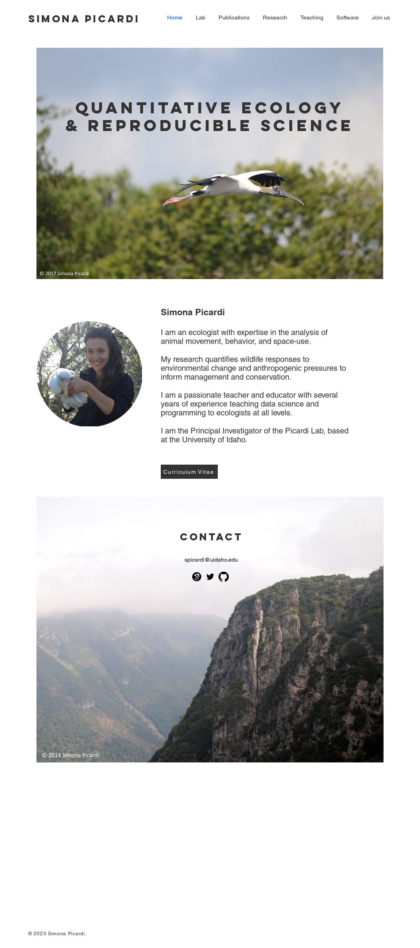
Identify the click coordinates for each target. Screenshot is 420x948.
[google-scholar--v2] (197, 577)
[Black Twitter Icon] (210, 577)
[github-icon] (223, 577)
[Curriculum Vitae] (189, 472)
